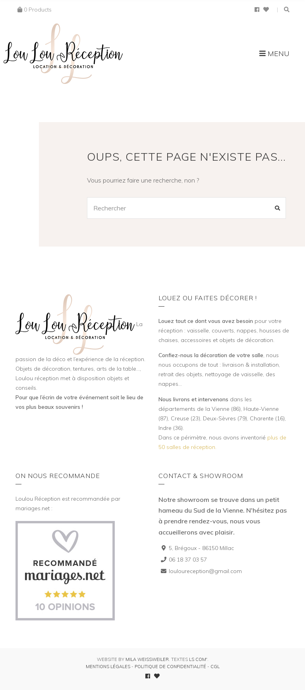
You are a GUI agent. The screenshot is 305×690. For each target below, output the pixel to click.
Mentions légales (108, 666)
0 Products (38, 9)
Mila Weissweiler (147, 659)
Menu (274, 53)
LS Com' (198, 659)
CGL (215, 666)
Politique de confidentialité (170, 666)
